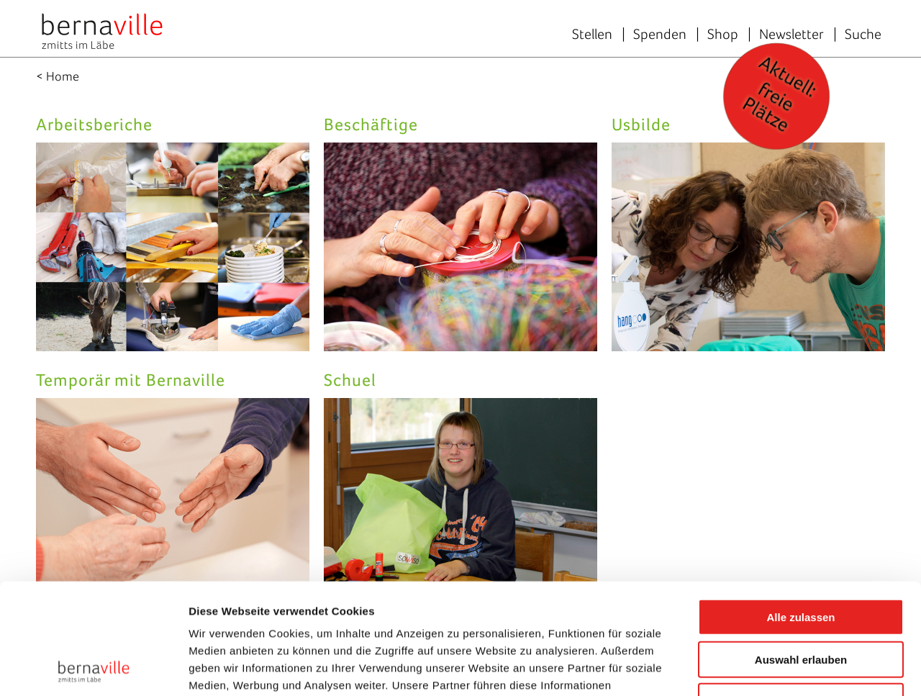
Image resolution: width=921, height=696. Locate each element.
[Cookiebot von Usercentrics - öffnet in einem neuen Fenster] (93, 668)
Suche (863, 33)
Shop (722, 33)
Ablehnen (800, 590)
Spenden (659, 33)
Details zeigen (765, 667)
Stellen (592, 33)
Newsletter (791, 33)
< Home (57, 76)
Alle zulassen (800, 506)
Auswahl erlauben (801, 549)
